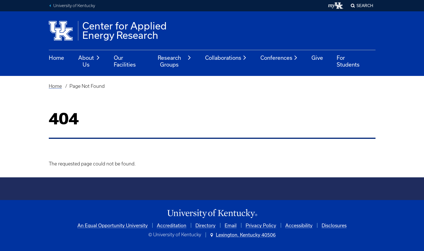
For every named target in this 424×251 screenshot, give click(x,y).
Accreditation (171, 225)
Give (317, 57)
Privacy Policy (261, 225)
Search (365, 5)
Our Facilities (125, 61)
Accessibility (299, 225)
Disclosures (334, 225)
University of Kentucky (74, 5)
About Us (89, 61)
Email (231, 225)
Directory (205, 225)
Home (56, 57)
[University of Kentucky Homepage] (212, 213)
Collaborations (226, 57)
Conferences (279, 57)
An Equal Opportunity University (112, 225)
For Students (348, 61)
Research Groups (174, 61)
